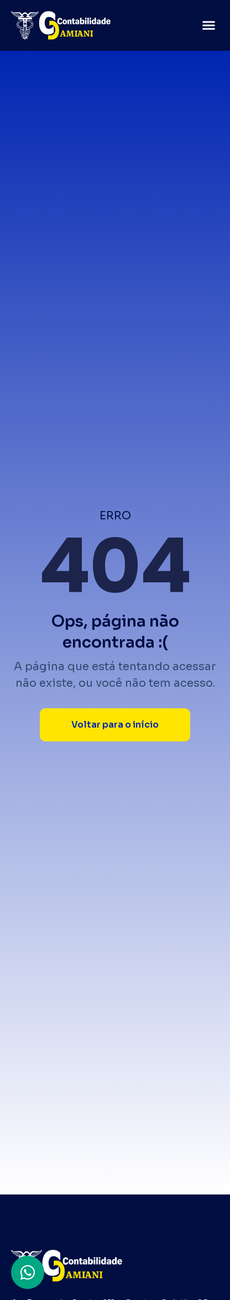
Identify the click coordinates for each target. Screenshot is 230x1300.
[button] (208, 25)
